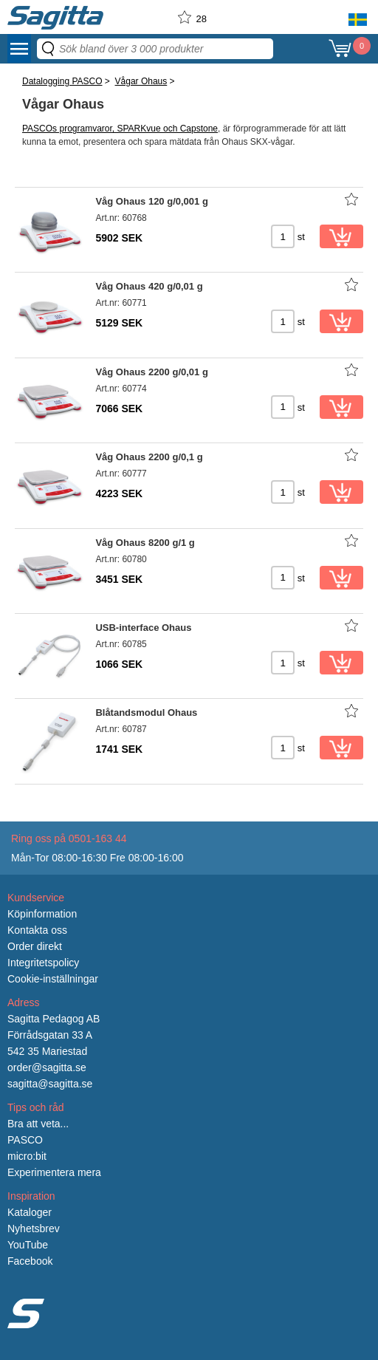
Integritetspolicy (43, 962)
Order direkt (34, 946)
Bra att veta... (38, 1124)
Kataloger (29, 1212)
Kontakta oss (37, 930)
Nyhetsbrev (33, 1228)
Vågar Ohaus (141, 81)
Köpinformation (42, 914)
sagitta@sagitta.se (49, 1084)
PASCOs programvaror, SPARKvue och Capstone (120, 128)
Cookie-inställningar (52, 979)
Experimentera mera (54, 1172)
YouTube (27, 1245)
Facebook (29, 1261)
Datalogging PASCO (62, 81)
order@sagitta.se (46, 1067)
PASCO (25, 1140)
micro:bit (27, 1156)
